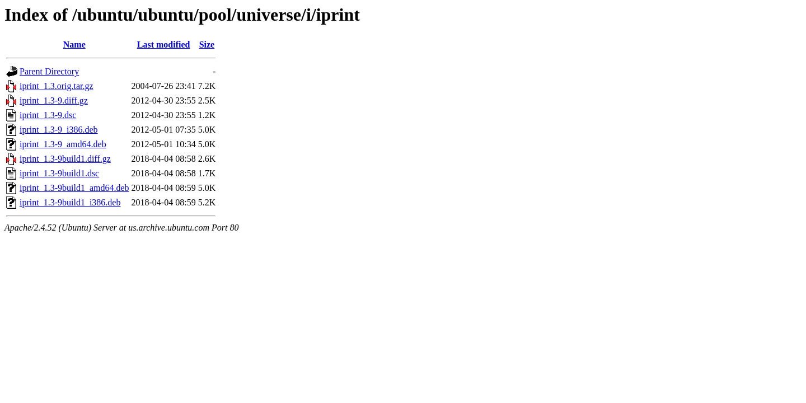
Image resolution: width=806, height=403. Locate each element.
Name (74, 44)
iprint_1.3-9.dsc (48, 115)
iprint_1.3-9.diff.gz (54, 100)
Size (207, 44)
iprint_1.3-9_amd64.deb (63, 144)
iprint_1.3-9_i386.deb (59, 129)
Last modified (163, 44)
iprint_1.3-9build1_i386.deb (70, 202)
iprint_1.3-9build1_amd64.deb (74, 188)
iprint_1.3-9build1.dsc (59, 173)
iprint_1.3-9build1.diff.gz (65, 158)
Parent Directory (49, 71)
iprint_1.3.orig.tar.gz (56, 86)
